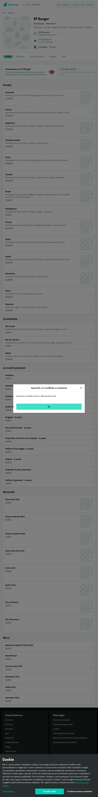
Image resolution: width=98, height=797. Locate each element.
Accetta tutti (49, 792)
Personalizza (8, 792)
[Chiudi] (81, 387)
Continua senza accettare (79, 792)
